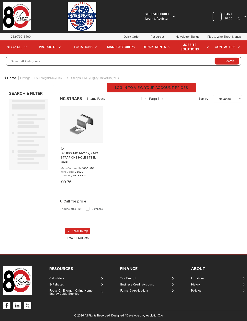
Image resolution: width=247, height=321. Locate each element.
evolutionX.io (154, 315)
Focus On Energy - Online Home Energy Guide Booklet (71, 292)
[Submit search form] (226, 61)
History (196, 284)
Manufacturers (121, 47)
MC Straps (79, 175)
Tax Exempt (128, 278)
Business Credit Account (137, 284)
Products (47, 47)
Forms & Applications (134, 290)
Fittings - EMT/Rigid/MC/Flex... (42, 78)
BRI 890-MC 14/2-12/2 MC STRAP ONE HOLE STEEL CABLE (79, 157)
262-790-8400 (21, 36)
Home (10, 78)
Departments (154, 47)
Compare (94, 209)
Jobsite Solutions (190, 47)
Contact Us (225, 47)
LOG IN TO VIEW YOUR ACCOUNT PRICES (151, 87)
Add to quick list (70, 208)
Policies (196, 290)
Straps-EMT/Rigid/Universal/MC (95, 78)
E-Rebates (56, 284)
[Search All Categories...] (123, 61)
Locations (83, 47)
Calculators (57, 278)
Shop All (14, 47)
